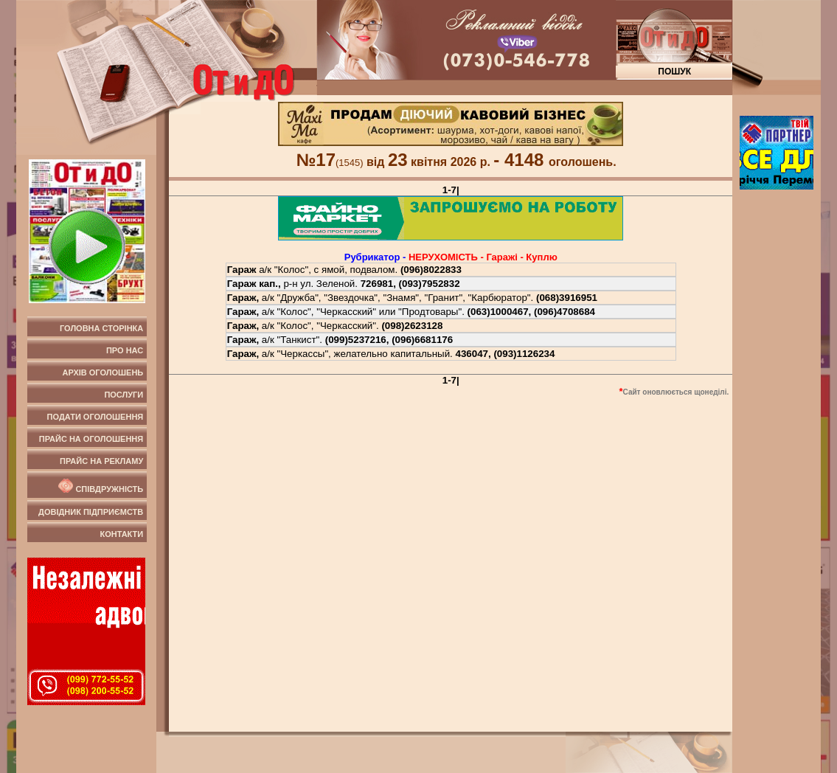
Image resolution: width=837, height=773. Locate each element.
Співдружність (99, 486)
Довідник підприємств (90, 511)
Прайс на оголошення (91, 438)
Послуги (123, 394)
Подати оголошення (95, 416)
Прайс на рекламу (101, 461)
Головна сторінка (101, 328)
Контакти (121, 534)
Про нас (124, 350)
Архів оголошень (103, 372)
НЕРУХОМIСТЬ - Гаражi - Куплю (483, 257)
